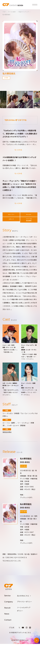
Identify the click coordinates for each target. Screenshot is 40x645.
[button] (3, 99)
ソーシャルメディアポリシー (23, 610)
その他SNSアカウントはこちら (20, 633)
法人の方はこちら (24, 597)
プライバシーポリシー (24, 603)
